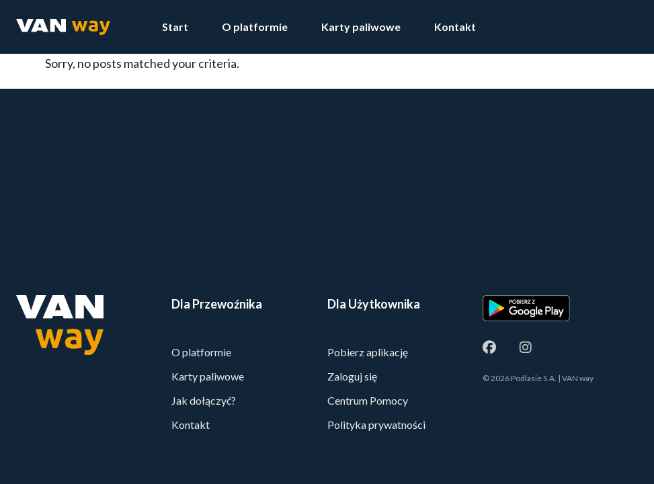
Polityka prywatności (376, 424)
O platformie (255, 26)
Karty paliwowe (361, 26)
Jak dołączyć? (203, 400)
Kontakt (455, 26)
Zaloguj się (352, 376)
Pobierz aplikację (367, 352)
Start (175, 26)
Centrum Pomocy (367, 400)
